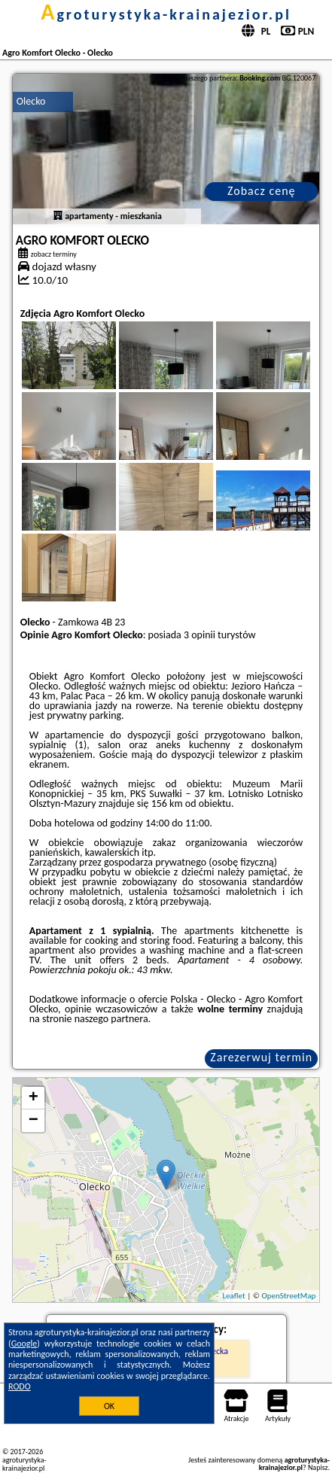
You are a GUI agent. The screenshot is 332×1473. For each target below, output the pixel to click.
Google (24, 1343)
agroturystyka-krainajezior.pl (166, 14)
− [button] (33, 1120)
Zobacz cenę (261, 191)
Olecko (31, 101)
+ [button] (33, 1098)
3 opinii (199, 634)
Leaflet (233, 1296)
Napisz (318, 1467)
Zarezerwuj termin (261, 1057)
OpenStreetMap (288, 1296)
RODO (19, 1386)
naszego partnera (111, 1018)
